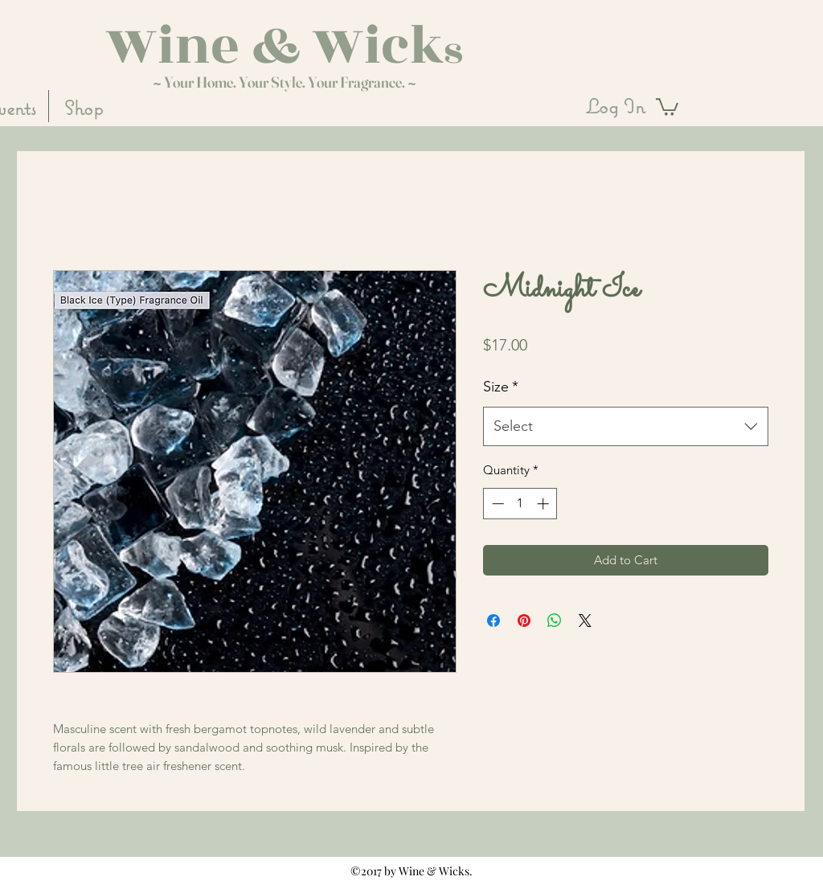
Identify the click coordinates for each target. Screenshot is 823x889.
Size (500, 386)
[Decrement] (496, 503)
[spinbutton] (520, 503)
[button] (667, 106)
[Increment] (544, 503)
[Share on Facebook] (493, 620)
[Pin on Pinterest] (524, 620)
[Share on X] (585, 620)
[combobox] (625, 427)
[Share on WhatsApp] (554, 620)
